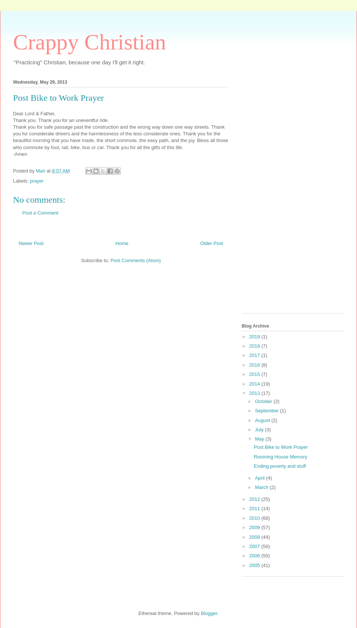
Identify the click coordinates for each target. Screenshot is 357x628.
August (263, 420)
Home (122, 243)
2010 (255, 518)
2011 (255, 508)
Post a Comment (40, 213)
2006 (255, 555)
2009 (255, 527)
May (260, 439)
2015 (255, 374)
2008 (255, 537)
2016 (255, 365)
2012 (255, 499)
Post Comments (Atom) (135, 260)
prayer (37, 181)
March (262, 487)
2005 (255, 565)
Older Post (211, 243)
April (260, 478)
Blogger (209, 613)
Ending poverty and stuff (280, 466)
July (260, 429)
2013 (255, 393)
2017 (255, 355)
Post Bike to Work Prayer (281, 447)
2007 (255, 546)
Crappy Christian (89, 42)
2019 (255, 336)
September (267, 410)
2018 (255, 346)
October (264, 401)
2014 (255, 384)
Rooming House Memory (280, 457)
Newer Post (31, 243)
